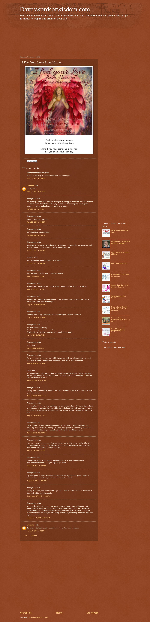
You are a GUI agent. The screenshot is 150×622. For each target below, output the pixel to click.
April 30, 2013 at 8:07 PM (36, 263)
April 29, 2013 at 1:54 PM (36, 179)
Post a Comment (31, 535)
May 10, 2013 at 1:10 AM (36, 305)
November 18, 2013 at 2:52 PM (38, 518)
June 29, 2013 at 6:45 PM (36, 381)
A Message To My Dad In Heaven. (120, 275)
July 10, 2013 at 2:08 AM (36, 433)
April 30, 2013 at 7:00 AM (36, 235)
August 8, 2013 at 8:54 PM (36, 481)
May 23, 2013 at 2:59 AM (36, 318)
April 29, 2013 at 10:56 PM (36, 222)
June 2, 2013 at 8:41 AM (36, 363)
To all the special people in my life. (118, 330)
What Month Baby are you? (119, 231)
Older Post (92, 612)
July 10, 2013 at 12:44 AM (36, 396)
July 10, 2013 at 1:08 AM (36, 416)
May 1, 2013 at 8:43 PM (35, 276)
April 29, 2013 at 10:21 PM (36, 209)
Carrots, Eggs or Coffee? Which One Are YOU (120, 320)
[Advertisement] (75, 38)
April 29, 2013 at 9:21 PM (36, 192)
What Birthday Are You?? (118, 297)
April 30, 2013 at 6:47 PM (36, 250)
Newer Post (26, 612)
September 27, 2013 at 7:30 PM (38, 496)
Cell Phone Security (119, 263)
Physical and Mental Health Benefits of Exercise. (119, 309)
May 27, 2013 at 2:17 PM (36, 335)
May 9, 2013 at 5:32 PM (35, 289)
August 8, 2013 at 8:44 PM (36, 465)
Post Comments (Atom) (39, 617)
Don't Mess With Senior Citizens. (120, 253)
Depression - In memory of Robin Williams (120, 242)
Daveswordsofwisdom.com (55, 9)
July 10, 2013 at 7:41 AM (36, 450)
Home (59, 612)
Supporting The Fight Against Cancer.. (119, 286)
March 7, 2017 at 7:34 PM (36, 531)
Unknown (30, 186)
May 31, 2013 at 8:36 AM (36, 348)
